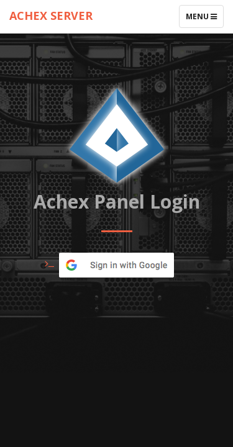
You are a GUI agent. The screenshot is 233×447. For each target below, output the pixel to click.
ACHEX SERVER (51, 15)
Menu (204, 19)
